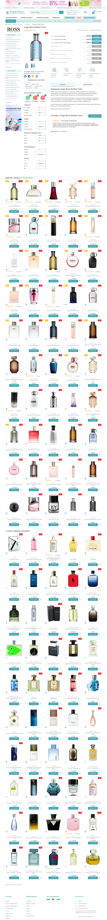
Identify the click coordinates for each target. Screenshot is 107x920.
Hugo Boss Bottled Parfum (11, 96)
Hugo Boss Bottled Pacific (11, 94)
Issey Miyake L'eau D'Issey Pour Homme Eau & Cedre (33, 768)
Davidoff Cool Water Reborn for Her (14, 838)
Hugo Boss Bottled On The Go (12, 91)
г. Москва (14, 7)
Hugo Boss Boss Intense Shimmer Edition (13, 49)
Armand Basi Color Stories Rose (34, 559)
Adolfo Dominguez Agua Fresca (53, 594)
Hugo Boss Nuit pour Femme (53, 241)
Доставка (28, 901)
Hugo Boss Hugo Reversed (33, 415)
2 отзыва (57, 271)
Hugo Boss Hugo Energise (33, 310)
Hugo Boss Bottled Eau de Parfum (13, 80)
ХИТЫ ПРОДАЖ (10, 21)
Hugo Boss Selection (34, 345)
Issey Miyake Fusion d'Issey (34, 803)
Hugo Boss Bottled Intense (11, 85)
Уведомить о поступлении (96, 46)
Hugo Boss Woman (34, 206)
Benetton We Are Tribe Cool (53, 803)
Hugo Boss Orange (92, 241)
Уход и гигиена (9, 908)
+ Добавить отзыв (95, 116)
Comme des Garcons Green (14, 663)
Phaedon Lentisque (73, 768)
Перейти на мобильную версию (86, 916)
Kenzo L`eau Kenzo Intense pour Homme (14, 768)
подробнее (53, 77)
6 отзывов (18, 202)
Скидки (81, 7)
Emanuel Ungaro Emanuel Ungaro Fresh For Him (14, 698)
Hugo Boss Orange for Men (14, 345)
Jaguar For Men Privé (93, 629)
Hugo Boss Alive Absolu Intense (13, 39)
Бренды (8, 901)
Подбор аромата (89, 17)
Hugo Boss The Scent (73, 241)
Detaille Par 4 (34, 698)
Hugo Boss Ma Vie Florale (73, 345)
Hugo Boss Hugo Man (33, 241)
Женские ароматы (11, 17)
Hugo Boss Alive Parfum (11, 45)
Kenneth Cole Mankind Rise (92, 594)
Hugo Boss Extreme (93, 449)
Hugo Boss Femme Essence (12, 55)
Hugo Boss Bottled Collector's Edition (12, 78)
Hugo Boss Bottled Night (11, 89)
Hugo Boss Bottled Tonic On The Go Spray (34, 629)
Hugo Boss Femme (10, 53)
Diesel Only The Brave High (92, 698)
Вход (92, 7)
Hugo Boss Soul (14, 415)
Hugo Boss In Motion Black (14, 519)
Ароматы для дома (42, 17)
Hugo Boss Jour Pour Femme (53, 310)
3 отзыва (18, 271)
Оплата (28, 906)
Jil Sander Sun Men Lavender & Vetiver (53, 768)
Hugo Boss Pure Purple (73, 415)
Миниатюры (56, 17)
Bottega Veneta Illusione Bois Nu (73, 803)
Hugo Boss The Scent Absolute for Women (14, 380)
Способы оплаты (45, 7)
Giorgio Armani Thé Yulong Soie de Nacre (92, 664)
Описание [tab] (62, 84)
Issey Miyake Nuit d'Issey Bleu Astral (34, 733)
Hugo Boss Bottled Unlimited (14, 275)
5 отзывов (58, 202)
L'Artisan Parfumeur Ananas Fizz (73, 629)
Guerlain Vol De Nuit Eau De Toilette (14, 733)
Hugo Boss (28, 178)
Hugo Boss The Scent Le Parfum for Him (34, 484)
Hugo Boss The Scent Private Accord (93, 415)
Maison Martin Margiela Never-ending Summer (53, 559)
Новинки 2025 (69, 17)
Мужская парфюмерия (11, 906)
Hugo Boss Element (34, 380)
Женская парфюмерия (11, 903)
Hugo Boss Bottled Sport (53, 449)
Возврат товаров (30, 903)
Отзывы (8, 918)
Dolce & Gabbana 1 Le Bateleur (14, 872)
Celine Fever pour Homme (53, 663)
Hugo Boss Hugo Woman (11, 58)
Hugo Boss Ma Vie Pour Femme (92, 206)
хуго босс (8, 884)
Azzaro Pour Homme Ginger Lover (34, 837)
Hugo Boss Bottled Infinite (11, 83)
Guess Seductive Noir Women (53, 837)
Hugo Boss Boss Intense (11, 47)
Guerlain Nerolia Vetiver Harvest (73, 872)
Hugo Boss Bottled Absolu (11, 73)
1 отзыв (34, 30)
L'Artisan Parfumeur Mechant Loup (73, 663)
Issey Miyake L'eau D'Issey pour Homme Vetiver (53, 733)
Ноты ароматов (30, 915)
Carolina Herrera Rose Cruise (73, 698)
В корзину (96, 36)
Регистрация (97, 7)
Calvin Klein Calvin (53, 629)
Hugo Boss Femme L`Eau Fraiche (13, 57)
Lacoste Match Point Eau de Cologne (93, 838)
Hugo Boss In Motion (34, 275)
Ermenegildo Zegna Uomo (73, 733)
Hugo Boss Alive (9, 37)
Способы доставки (29, 7)
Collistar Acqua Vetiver (33, 594)
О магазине (8, 915)
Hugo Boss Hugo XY (53, 519)
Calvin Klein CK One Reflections (14, 803)
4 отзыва (77, 202)
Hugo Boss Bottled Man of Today (13, 87)
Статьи (7, 911)
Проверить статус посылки (64, 7)
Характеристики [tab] (87, 84)
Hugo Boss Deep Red (10, 51)
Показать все (9, 67)
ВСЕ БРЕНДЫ (96, 21)
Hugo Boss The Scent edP (73, 206)
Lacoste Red (93, 559)
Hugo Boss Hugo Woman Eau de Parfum (13, 61)
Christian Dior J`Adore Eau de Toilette (93, 733)
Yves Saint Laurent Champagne (92, 872)
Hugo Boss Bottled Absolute (12, 75)
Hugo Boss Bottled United (53, 415)
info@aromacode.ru (83, 908)
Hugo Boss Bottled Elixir (11, 82)
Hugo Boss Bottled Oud (11, 93)
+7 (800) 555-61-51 (74, 11)
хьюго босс (13, 884)
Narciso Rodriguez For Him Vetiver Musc (34, 872)
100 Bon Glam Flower (14, 594)
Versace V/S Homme (14, 559)
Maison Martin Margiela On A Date (93, 803)
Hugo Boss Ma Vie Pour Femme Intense (73, 484)
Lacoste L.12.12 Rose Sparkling (73, 837)
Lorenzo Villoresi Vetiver (93, 768)
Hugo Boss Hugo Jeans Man (53, 872)
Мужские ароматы (27, 17)
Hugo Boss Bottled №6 (14, 206)
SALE (79, 17)
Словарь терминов (83, 30)
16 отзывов (38, 202)
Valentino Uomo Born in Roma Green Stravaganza (14, 629)
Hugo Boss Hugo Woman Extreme (14, 484)
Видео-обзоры (9, 913)
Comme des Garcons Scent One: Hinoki (34, 664)
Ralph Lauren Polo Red (73, 594)
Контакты (28, 913)
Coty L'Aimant (73, 559)
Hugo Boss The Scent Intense (73, 449)
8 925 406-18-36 (82, 906)
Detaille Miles (53, 698)
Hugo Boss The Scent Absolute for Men (92, 345)
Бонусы (28, 908)
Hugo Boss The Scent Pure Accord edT (93, 380)
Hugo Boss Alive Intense (11, 43)
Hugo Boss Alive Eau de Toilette (13, 41)
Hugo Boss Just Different (93, 275)
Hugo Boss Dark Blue (53, 380)
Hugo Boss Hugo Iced (92, 310)
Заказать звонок (71, 14)
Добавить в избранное (95, 30)
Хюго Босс (19, 884)
